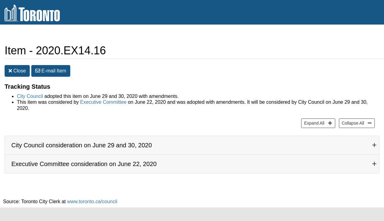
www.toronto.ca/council (92, 202)
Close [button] (17, 72)
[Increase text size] (367, 51)
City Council (30, 97)
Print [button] (348, 51)
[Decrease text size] (379, 51)
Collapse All (352, 123)
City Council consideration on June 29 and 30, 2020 (81, 146)
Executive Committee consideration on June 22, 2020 (84, 164)
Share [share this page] (317, 51)
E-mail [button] (50, 72)
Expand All (313, 123)
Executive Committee (103, 103)
